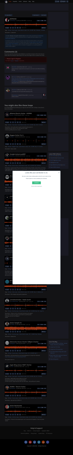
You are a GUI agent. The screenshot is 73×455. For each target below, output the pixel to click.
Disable (36, 182)
